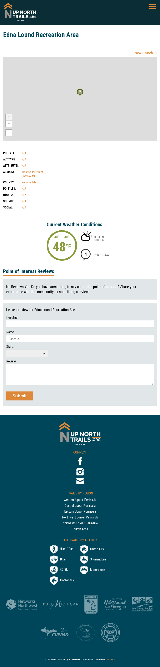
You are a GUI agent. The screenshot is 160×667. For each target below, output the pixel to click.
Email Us (111, 659)
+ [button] (9, 117)
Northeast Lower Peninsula (80, 523)
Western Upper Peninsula (80, 500)
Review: (11, 361)
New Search (144, 53)
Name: (10, 332)
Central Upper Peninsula (80, 506)
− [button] (9, 124)
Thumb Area (80, 529)
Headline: (12, 317)
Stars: (10, 346)
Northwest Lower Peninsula (80, 517)
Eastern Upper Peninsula (80, 511)
